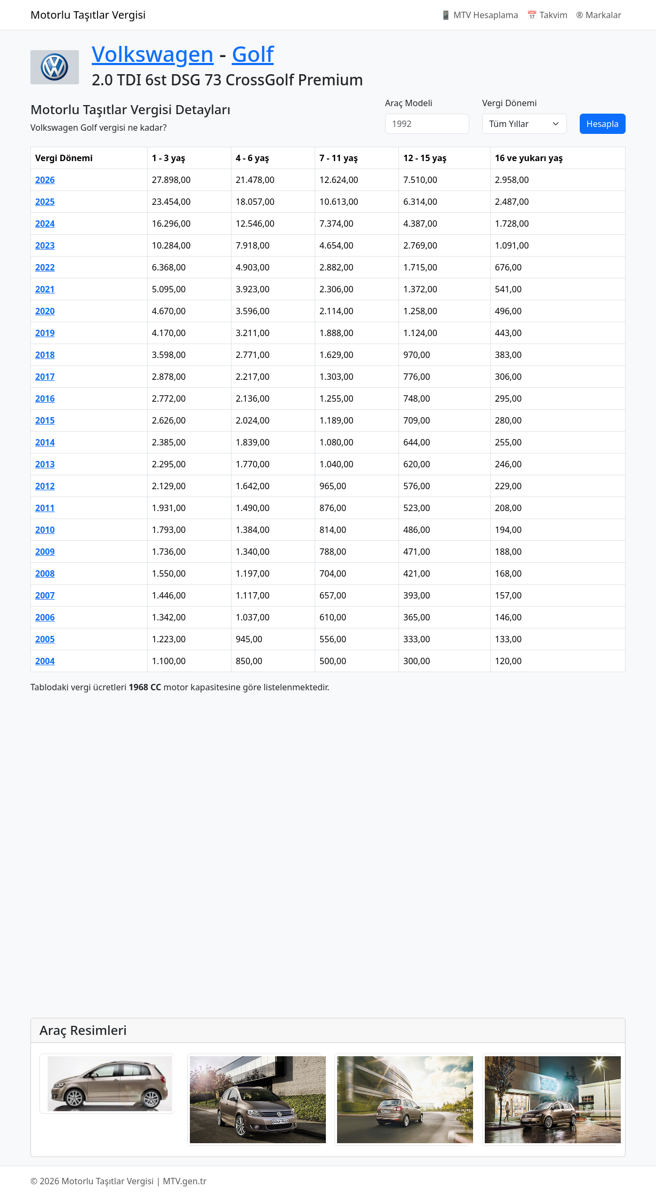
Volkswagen (153, 53)
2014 (45, 442)
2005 (45, 639)
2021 (45, 289)
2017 (45, 376)
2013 (45, 464)
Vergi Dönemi (509, 103)
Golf (252, 53)
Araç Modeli (409, 103)
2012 (45, 486)
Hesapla (603, 124)
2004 (45, 661)
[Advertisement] (328, 776)
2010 (45, 530)
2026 (45, 180)
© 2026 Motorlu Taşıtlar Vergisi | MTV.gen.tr (118, 1181)
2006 (45, 617)
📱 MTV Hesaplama (479, 15)
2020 (45, 311)
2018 (45, 355)
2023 (45, 245)
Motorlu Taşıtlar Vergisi (88, 14)
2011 (45, 508)
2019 (45, 333)
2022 (45, 267)
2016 (45, 398)
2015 (45, 420)
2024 (45, 223)
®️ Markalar (598, 15)
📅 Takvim (547, 15)
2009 (45, 551)
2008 (45, 573)
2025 (45, 202)
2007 (45, 595)
